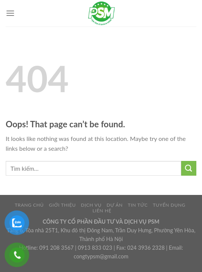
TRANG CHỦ (29, 205)
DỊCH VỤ (91, 205)
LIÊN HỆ (101, 210)
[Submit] (188, 168)
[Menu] (10, 13)
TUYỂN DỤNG (169, 205)
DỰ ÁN (115, 205)
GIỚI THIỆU (62, 205)
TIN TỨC (138, 205)
